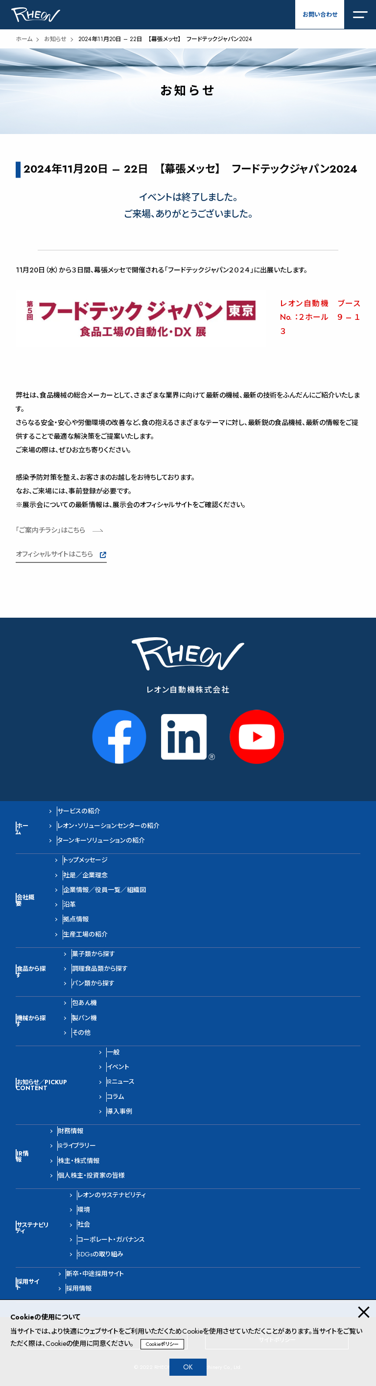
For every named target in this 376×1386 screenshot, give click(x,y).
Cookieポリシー (162, 1344)
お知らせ (55, 39)
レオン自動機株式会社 (188, 689)
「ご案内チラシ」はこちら (50, 530)
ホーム (24, 39)
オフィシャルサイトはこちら (54, 554)
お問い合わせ (320, 14)
